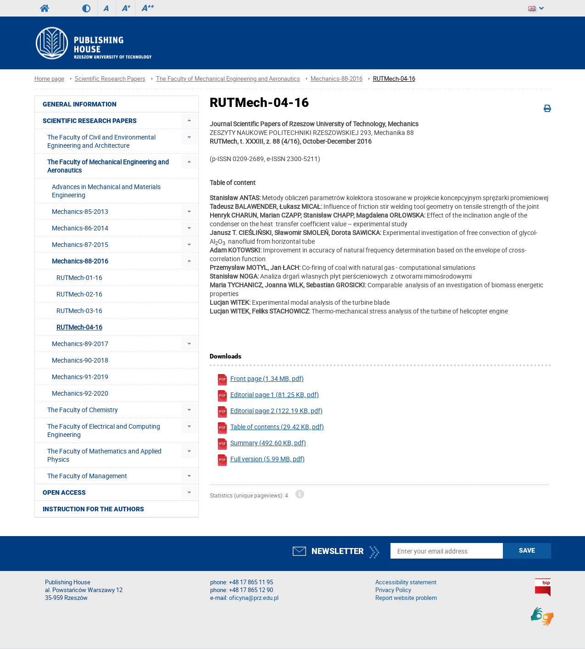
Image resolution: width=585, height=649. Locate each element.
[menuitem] (189, 120)
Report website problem (406, 598)
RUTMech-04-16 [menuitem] (79, 327)
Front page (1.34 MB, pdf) (260, 380)
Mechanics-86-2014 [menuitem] (80, 228)
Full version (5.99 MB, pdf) (261, 460)
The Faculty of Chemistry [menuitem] (82, 409)
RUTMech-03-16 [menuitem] (79, 310)
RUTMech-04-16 (394, 79)
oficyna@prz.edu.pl (254, 598)
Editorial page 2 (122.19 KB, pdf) (270, 412)
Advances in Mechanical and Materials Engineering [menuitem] (106, 190)
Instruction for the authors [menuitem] (93, 509)
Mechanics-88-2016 (336, 79)
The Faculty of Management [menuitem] (87, 475)
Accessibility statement (405, 582)
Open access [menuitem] (64, 492)
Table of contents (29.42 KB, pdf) (270, 428)
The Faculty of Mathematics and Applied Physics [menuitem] (104, 455)
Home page (49, 79)
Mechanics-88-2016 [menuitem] (80, 261)
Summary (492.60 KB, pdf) (261, 444)
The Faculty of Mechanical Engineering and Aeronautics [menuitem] (108, 165)
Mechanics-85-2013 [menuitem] (80, 211)
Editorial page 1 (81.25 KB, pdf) (268, 396)
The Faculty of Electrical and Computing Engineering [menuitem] (103, 430)
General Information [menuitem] (80, 104)
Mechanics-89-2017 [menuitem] (80, 343)
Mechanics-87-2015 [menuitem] (80, 244)
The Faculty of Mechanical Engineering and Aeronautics (228, 79)
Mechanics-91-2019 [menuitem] (80, 376)
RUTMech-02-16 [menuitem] (79, 294)
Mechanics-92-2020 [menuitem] (80, 393)
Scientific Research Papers (110, 79)
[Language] (536, 8)
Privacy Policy (393, 590)
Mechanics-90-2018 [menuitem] (80, 360)
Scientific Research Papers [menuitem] (90, 120)
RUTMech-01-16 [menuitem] (79, 277)
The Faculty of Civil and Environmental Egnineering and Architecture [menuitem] (101, 141)
